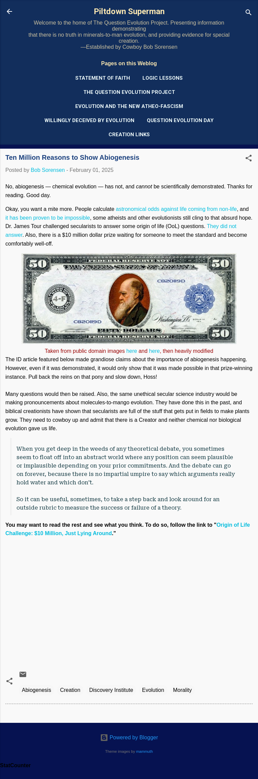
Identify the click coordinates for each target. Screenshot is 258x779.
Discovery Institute (111, 690)
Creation (70, 690)
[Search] (249, 13)
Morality (182, 690)
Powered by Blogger (129, 737)
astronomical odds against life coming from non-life (176, 209)
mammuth (144, 751)
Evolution (153, 690)
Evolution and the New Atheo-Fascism (129, 106)
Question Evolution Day (180, 120)
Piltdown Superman (129, 11)
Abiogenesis (36, 690)
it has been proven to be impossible (47, 218)
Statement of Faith (102, 78)
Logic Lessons (162, 78)
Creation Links (129, 135)
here (131, 351)
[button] (249, 159)
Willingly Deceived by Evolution (89, 120)
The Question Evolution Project (129, 92)
